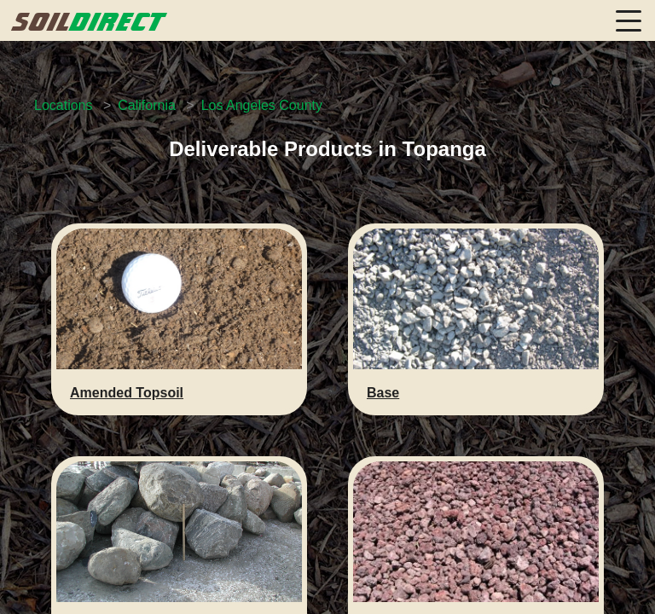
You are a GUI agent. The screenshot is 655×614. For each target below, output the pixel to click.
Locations (63, 105)
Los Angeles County (261, 105)
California (147, 105)
